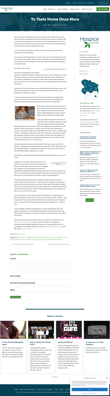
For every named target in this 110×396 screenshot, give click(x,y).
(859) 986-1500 (67, 392)
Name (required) (15, 276)
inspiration (49, 239)
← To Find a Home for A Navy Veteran (21, 244)
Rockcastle (83, 115)
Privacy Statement (93, 393)
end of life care (20, 239)
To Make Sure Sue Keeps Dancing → (59, 244)
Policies (35, 392)
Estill (93, 111)
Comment (13, 258)
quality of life (57, 239)
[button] (107, 378)
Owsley (90, 113)
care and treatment (55, 237)
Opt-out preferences (85, 393)
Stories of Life (20, 234)
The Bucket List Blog (24, 237)
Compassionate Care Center (88, 122)
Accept (89, 389)
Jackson (98, 111)
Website (12, 290)
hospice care (30, 239)
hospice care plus (39, 239)
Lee (81, 113)
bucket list (45, 237)
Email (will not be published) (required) (22, 283)
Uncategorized (36, 237)
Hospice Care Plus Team (59, 25)
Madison (84, 113)
